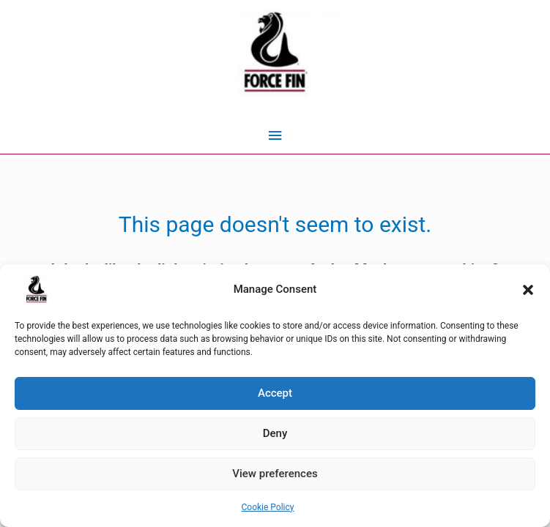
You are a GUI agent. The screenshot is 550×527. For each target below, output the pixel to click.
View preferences (274, 473)
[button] (528, 290)
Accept (275, 393)
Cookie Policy (268, 507)
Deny (275, 433)
